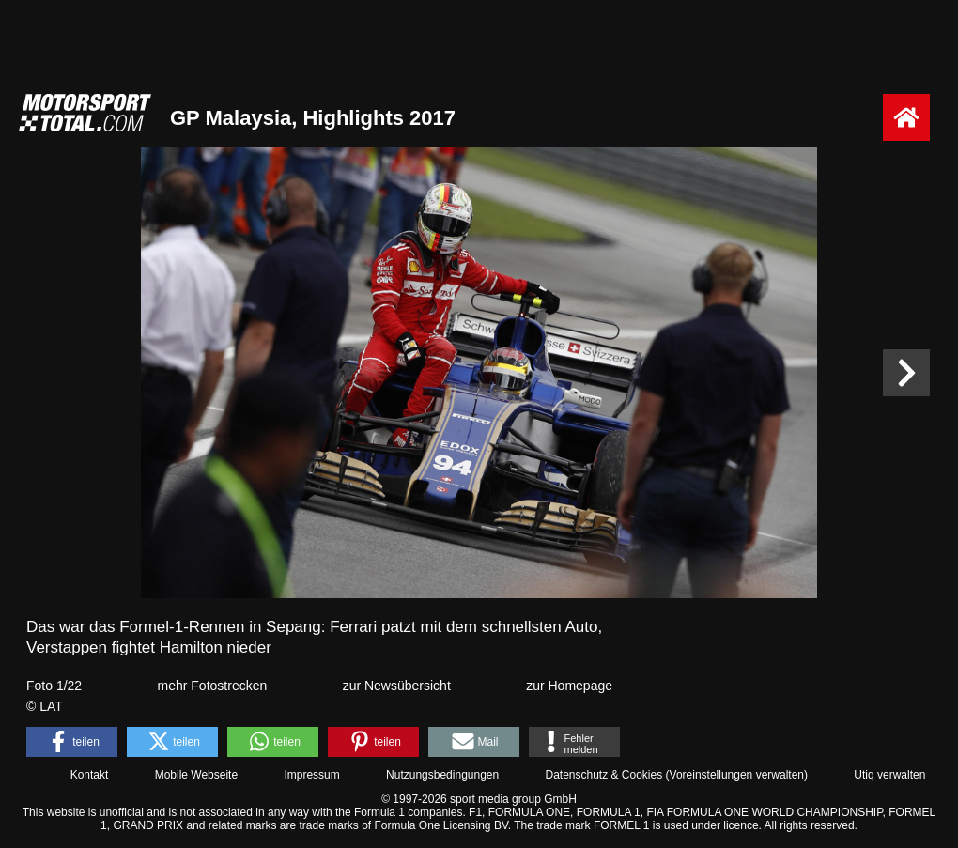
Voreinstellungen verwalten (737, 774)
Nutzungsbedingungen (442, 774)
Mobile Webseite (197, 774)
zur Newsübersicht (397, 685)
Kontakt (89, 774)
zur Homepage (569, 685)
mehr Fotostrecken (213, 685)
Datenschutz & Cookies (603, 774)
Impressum (311, 774)
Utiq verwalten (889, 774)
